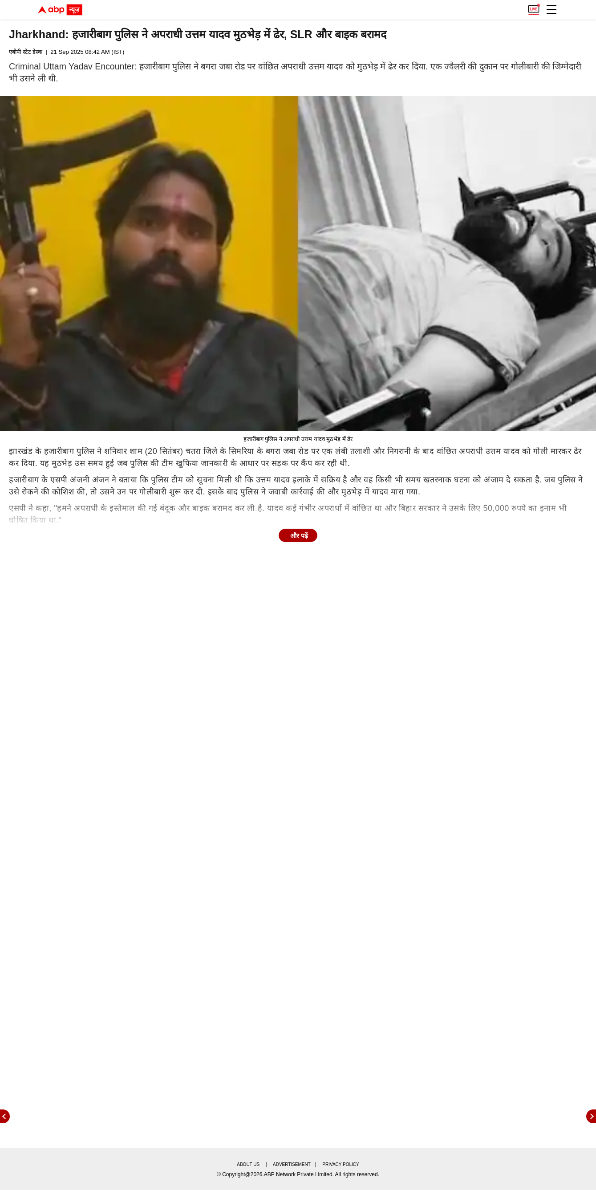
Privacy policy (340, 1164)
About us (248, 1164)
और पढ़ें (299, 535)
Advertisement (292, 1164)
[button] (551, 9)
